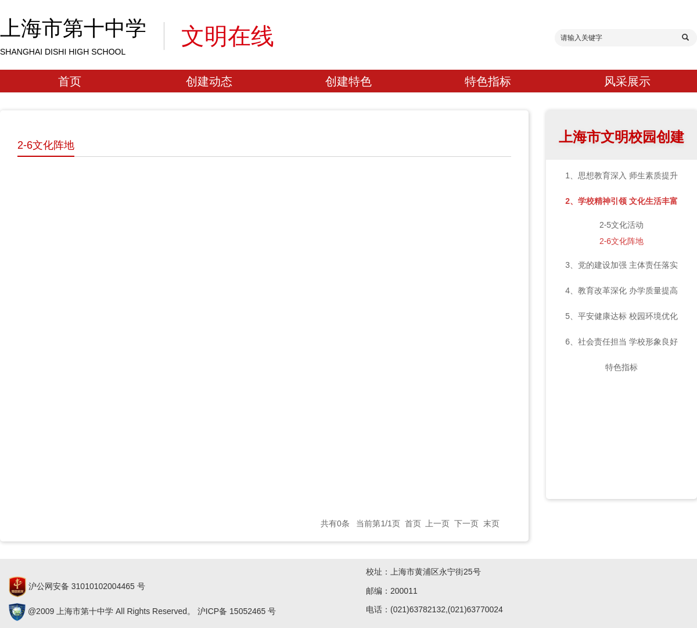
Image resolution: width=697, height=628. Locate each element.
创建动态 (209, 81)
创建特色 (348, 81)
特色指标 (488, 81)
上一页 (437, 523)
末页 (491, 523)
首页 (69, 81)
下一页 (466, 523)
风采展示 (627, 81)
